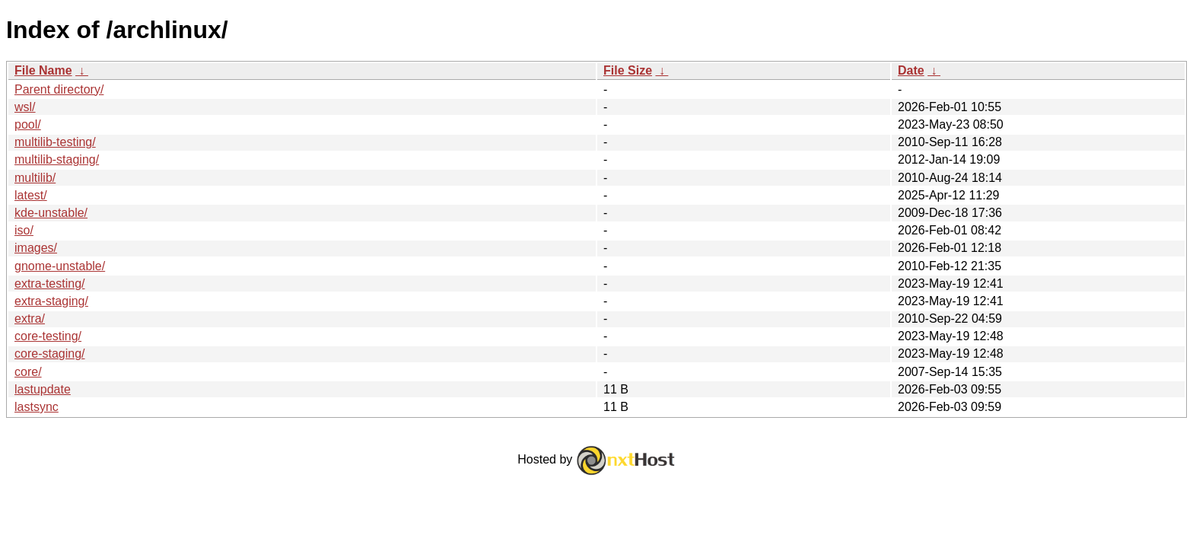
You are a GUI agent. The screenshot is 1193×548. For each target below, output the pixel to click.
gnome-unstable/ (59, 266)
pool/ (27, 124)
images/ (35, 247)
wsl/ (25, 106)
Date (911, 70)
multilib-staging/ (56, 159)
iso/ (23, 230)
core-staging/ (49, 353)
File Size (627, 70)
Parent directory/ (58, 89)
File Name (43, 70)
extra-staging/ (51, 301)
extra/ (29, 318)
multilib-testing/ (55, 141)
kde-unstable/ (50, 212)
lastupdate (42, 389)
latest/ (30, 195)
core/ (28, 371)
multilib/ (35, 177)
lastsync (36, 406)
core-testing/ (47, 336)
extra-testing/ (49, 283)
